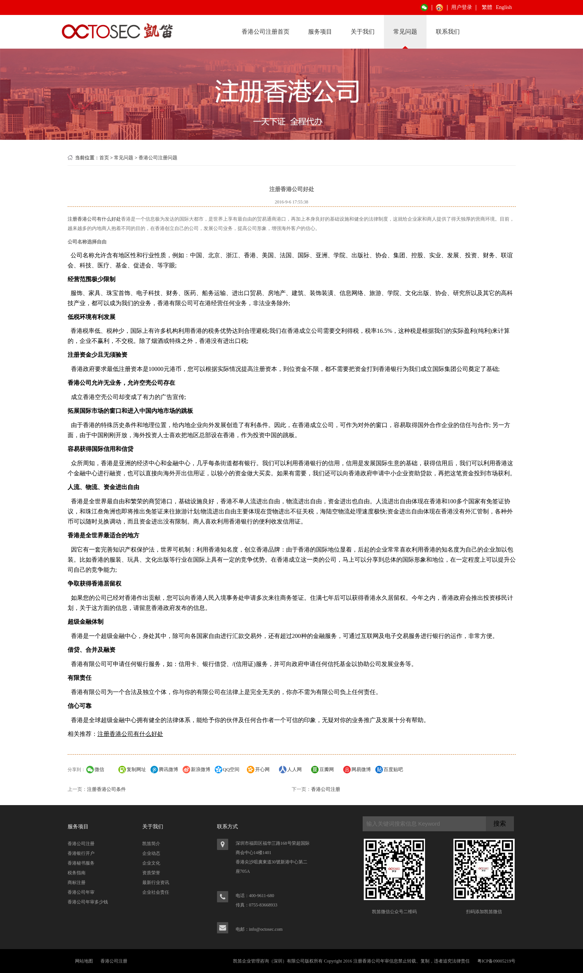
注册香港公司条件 (106, 789)
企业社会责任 (155, 892)
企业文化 (151, 863)
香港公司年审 (81, 892)
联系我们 (448, 31)
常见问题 (405, 31)
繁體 (487, 7)
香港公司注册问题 (158, 157)
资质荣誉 (151, 872)
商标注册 (77, 882)
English (504, 7)
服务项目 (320, 31)
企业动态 (151, 853)
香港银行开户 (81, 853)
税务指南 (77, 872)
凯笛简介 (151, 843)
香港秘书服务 (81, 863)
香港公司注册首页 (265, 31)
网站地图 (84, 961)
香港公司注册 (325, 789)
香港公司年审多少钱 (88, 902)
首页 (104, 157)
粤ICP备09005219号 (496, 961)
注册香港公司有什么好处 (94, 219)
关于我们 (363, 31)
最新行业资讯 (155, 882)
